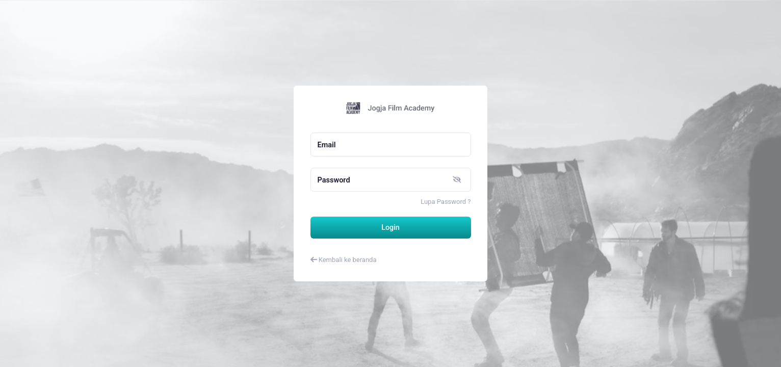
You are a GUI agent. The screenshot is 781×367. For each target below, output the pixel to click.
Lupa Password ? (446, 201)
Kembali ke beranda (343, 260)
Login (390, 227)
